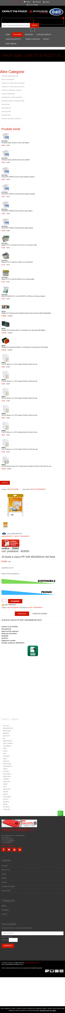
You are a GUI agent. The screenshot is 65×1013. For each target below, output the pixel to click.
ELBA (5, 758)
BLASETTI (6, 736)
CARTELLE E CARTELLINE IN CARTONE (13, 83)
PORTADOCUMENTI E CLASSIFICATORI (13, 101)
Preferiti (4, 878)
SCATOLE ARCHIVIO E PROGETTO (11, 118)
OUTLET (46, 39)
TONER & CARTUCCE (32, 39)
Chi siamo (5, 865)
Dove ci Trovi (6, 870)
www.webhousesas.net (32, 962)
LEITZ (5, 786)
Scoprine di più (44, 1010)
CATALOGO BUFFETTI (13, 39)
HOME (8, 34)
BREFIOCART (7, 741)
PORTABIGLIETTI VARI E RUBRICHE (12, 97)
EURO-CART (7, 764)
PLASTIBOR (7, 797)
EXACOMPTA (7, 766)
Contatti (4, 882)
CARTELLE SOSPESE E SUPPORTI (12, 90)
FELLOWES (7, 774)
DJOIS (5, 751)
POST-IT (6, 799)
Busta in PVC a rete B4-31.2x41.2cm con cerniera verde (19, 244)
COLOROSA (7, 746)
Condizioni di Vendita (8, 886)
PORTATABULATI (6, 108)
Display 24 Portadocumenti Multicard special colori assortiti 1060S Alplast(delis (26, 312)
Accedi (4, 874)
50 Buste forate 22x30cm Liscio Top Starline (15, 141)
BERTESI (6, 733)
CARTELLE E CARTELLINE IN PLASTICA (13, 86)
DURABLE (6, 756)
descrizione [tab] (22, 613)
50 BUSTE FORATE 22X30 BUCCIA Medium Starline (18, 193)
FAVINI (5, 769)
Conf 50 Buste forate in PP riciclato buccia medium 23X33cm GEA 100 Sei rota (26, 465)
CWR (4, 748)
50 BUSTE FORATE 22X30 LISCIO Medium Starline (18, 176)
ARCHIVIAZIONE (13, 489)
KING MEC (6, 781)
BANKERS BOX (8, 728)
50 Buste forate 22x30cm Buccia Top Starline (16, 158)
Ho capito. (53, 1010)
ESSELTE (6, 761)
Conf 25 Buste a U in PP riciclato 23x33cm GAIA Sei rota (19, 397)
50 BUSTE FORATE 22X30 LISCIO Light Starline (17, 210)
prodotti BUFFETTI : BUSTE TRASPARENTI (16, 536)
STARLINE (6, 809)
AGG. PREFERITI (9, 605)
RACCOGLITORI (6, 111)
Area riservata (6, 890)
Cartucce (4, 914)
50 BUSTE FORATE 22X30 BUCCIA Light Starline (17, 227)
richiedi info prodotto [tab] (40, 613)
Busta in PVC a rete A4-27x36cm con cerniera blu (17, 261)
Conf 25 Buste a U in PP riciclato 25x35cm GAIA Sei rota (19, 380)
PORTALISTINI (6, 104)
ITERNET (6, 779)
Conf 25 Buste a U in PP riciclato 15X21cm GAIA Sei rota (20, 448)
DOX (4, 753)
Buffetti (4, 906)
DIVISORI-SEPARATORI (8, 94)
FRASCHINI (7, 776)
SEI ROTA (6, 807)
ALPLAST (6, 725)
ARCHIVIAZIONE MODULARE (10, 76)
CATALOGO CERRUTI (44, 34)
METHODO (6, 789)
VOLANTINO (17, 34)
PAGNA (5, 792)
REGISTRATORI (6, 115)
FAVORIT (6, 771)
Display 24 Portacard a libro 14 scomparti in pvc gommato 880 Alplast (23, 329)
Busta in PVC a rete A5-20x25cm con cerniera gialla (18, 278)
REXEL (5, 804)
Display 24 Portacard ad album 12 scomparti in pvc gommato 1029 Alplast (25, 346)
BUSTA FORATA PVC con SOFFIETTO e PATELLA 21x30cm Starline (23, 295)
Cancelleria (5, 910)
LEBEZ (5, 784)
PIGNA (5, 794)
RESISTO (6, 802)
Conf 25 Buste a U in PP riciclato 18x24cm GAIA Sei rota (19, 431)
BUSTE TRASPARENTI (8, 79)
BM (4, 738)
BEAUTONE (7, 731)
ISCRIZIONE (29, 34)
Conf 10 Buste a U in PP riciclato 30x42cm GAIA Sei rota (19, 363)
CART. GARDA (8, 743)
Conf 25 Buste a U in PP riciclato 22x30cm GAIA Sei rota (19, 414)
